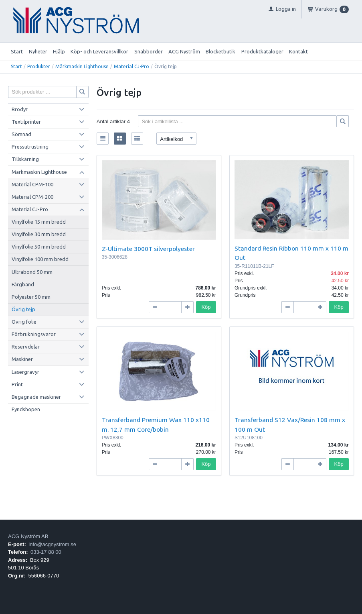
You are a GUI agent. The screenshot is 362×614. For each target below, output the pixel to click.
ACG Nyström (184, 51)
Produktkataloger (262, 51)
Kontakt (298, 51)
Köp (205, 307)
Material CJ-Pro (131, 66)
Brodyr (20, 109)
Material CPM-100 (32, 184)
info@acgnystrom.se (52, 544)
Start (17, 51)
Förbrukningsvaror (34, 334)
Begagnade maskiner (36, 397)
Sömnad (21, 134)
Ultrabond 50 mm (32, 272)
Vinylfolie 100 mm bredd (40, 259)
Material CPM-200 (32, 197)
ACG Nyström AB (28, 536)
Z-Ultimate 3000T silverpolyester (148, 248)
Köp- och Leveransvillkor (99, 51)
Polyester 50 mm (31, 297)
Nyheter (38, 51)
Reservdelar (26, 346)
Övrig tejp (23, 309)
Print (17, 384)
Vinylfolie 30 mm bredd (39, 234)
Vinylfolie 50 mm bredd (39, 246)
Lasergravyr (25, 372)
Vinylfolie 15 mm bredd (39, 221)
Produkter (38, 66)
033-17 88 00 (45, 552)
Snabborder (148, 51)
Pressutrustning (30, 146)
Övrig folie (24, 321)
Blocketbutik (220, 51)
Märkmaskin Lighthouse (82, 66)
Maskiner (22, 359)
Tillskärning (25, 159)
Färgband (23, 284)
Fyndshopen (26, 409)
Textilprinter (26, 121)
